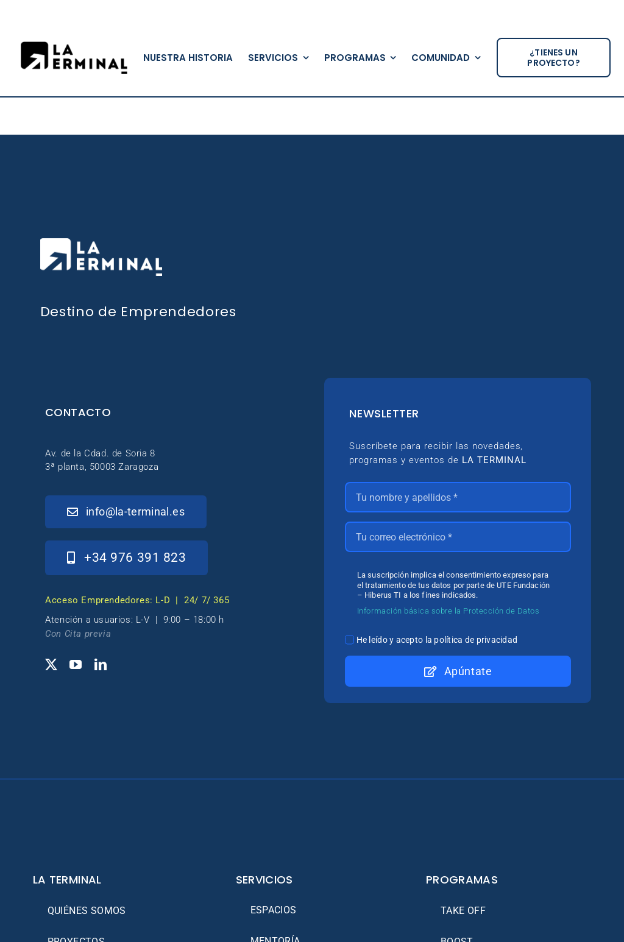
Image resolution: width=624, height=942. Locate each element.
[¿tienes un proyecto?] (554, 58)
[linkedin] (100, 665)
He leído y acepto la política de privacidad (437, 640)
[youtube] (75, 665)
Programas (462, 879)
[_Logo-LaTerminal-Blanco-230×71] (101, 243)
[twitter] (51, 665)
